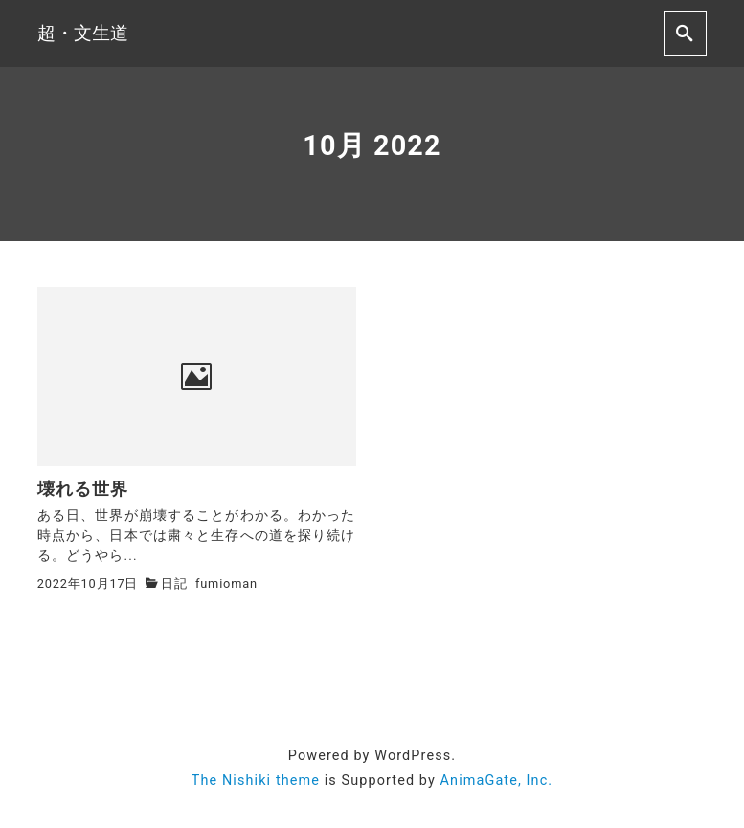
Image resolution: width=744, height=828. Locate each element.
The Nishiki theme (256, 780)
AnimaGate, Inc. (496, 780)
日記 (174, 583)
